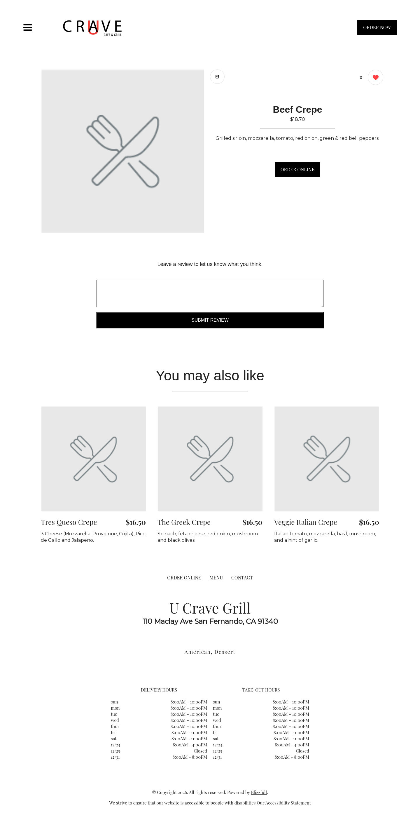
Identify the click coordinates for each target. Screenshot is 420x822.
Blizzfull (259, 792)
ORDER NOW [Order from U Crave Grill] (377, 27)
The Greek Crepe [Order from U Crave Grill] (184, 522)
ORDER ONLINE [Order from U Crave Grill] (184, 577)
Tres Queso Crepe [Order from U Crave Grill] (69, 522)
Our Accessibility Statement (283, 803)
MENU (216, 577)
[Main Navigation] (27, 27)
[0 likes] (374, 78)
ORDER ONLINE (297, 169)
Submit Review (210, 320)
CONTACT (242, 577)
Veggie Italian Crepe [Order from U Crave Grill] (305, 522)
